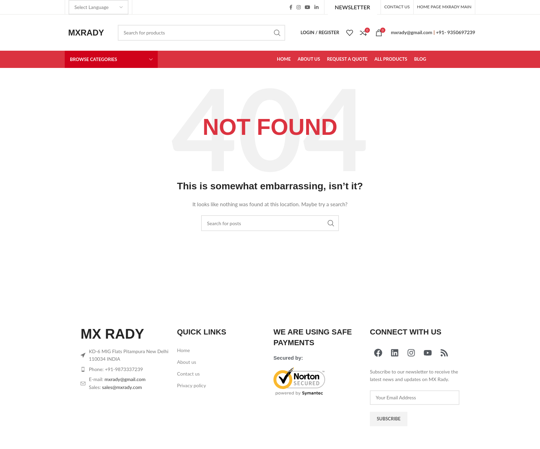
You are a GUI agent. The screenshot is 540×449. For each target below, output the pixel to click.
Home (183, 350)
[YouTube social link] (307, 7)
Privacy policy (191, 385)
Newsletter (352, 7)
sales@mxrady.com (122, 387)
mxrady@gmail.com (411, 32)
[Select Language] (98, 7)
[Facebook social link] (290, 7)
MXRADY (86, 32)
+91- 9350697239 (455, 32)
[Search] (201, 33)
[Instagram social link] (298, 7)
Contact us (188, 374)
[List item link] (125, 369)
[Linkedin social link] (316, 7)
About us (186, 362)
